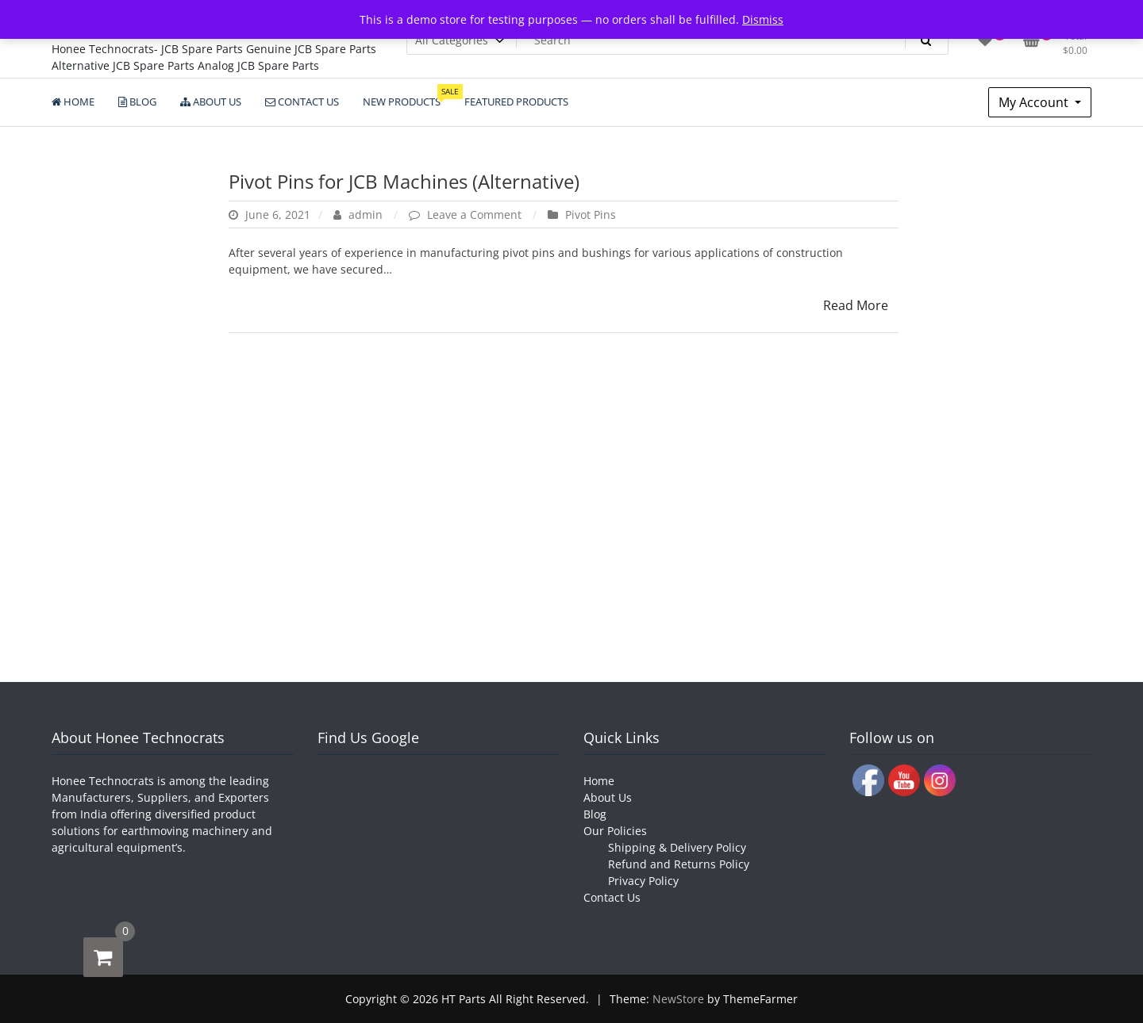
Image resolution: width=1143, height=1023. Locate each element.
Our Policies (615, 830)
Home (598, 780)
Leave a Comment (476, 214)
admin (359, 214)
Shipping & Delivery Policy (677, 847)
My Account (1035, 102)
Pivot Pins (590, 214)
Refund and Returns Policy (678, 864)
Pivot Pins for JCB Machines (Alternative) (404, 181)
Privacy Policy (643, 880)
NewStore (678, 998)
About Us (607, 797)
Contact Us (612, 897)
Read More (855, 305)
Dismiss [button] (762, 19)
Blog (594, 814)
